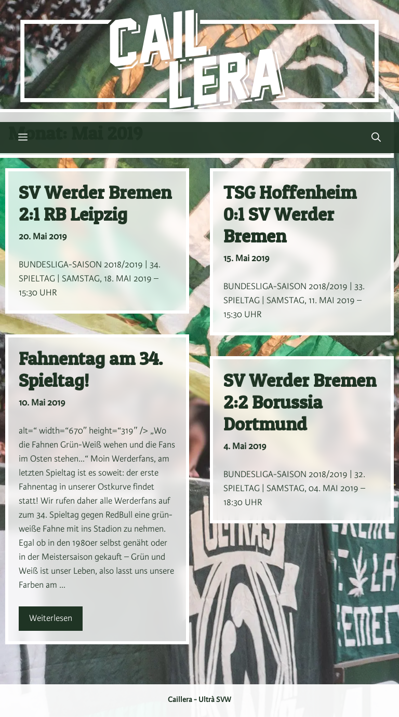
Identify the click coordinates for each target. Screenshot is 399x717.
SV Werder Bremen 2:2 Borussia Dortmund (299, 402)
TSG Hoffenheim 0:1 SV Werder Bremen (289, 214)
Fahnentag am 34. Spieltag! (91, 369)
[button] (376, 137)
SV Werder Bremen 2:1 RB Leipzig (95, 203)
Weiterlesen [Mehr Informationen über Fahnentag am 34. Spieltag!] (50, 618)
